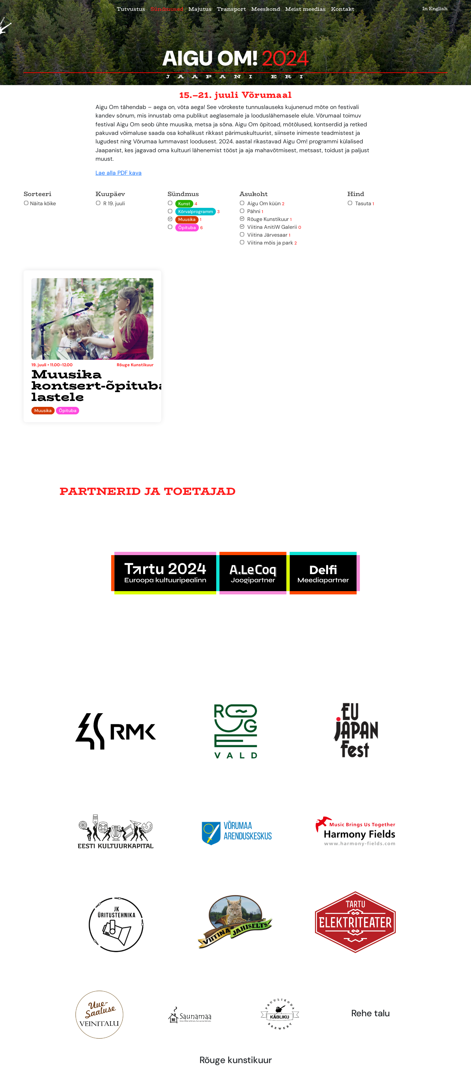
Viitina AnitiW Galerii (270, 227)
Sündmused (166, 9)
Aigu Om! (235, 58)
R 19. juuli (110, 203)
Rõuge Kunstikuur (265, 219)
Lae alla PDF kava (119, 172)
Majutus (200, 9)
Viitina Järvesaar (264, 234)
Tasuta (360, 203)
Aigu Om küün (261, 203)
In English (434, 8)
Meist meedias (305, 9)
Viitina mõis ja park (268, 242)
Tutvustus (131, 9)
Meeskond (265, 9)
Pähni (251, 211)
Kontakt (342, 9)
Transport (231, 9)
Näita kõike (40, 203)
